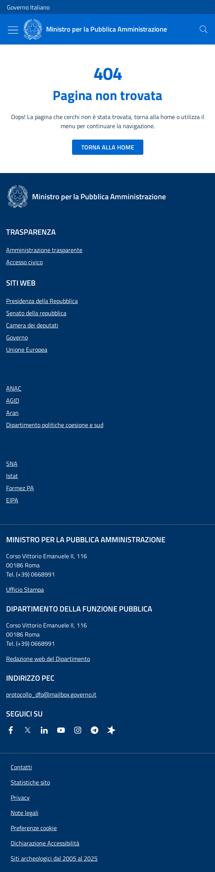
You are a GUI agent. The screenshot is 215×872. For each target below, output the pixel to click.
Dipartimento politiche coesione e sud (54, 424)
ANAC (13, 388)
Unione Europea (26, 349)
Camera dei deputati (32, 325)
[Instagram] (79, 730)
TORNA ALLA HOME (107, 147)
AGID (12, 400)
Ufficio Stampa (25, 589)
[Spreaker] (113, 730)
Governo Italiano (28, 7)
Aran (12, 412)
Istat (12, 475)
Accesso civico (24, 262)
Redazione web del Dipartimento (48, 658)
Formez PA (20, 487)
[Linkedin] (46, 730)
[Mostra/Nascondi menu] (13, 30)
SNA (12, 463)
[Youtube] (62, 730)
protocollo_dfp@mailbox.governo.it (51, 694)
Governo (17, 337)
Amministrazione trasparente (44, 249)
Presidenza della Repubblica (42, 300)
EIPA (12, 500)
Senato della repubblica (36, 313)
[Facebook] (12, 730)
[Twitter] (29, 730)
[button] (34, 827)
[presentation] (203, 29)
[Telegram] (96, 730)
